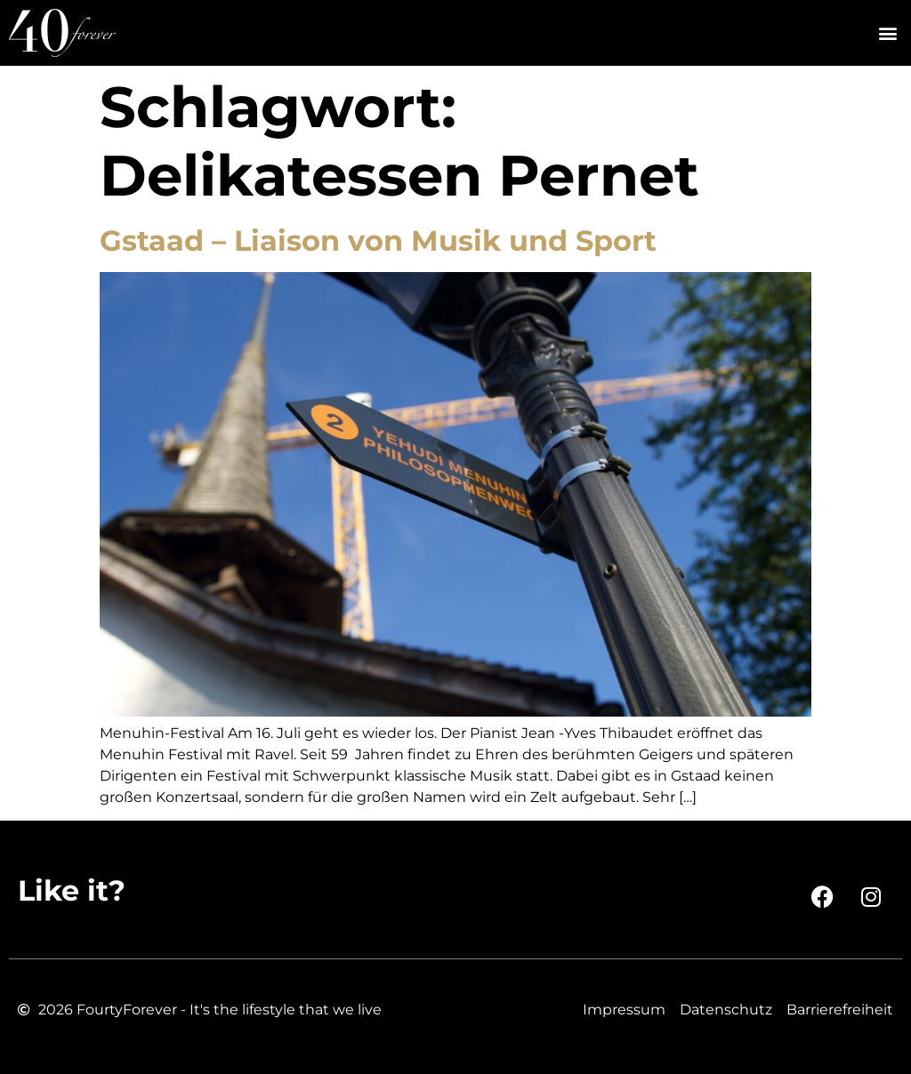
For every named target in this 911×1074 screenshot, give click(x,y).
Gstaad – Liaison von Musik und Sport (378, 240)
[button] (887, 33)
